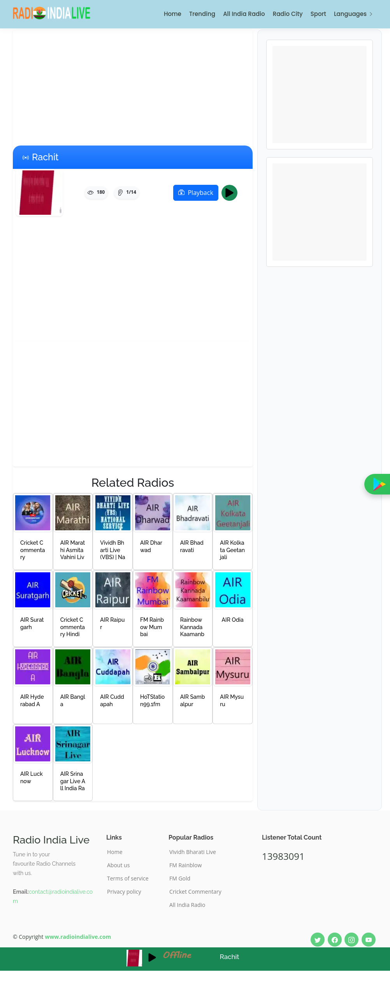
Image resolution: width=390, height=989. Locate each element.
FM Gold (179, 878)
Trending (202, 14)
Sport (318, 14)
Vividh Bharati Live (192, 852)
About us (118, 865)
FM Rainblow (185, 865)
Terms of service (128, 878)
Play (231, 192)
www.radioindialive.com (78, 936)
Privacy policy (124, 891)
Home (172, 14)
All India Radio (244, 14)
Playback (195, 192)
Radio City (288, 14)
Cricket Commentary (195, 891)
